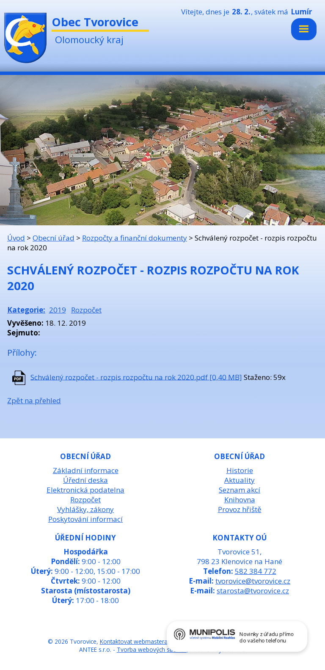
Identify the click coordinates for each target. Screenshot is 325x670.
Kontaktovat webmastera (134, 641)
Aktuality (239, 480)
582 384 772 (255, 571)
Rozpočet (86, 310)
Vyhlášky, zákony (85, 509)
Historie (239, 470)
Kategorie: (26, 310)
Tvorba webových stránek (152, 649)
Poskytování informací (85, 519)
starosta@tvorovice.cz (253, 590)
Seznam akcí (239, 490)
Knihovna (239, 499)
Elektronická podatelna (85, 490)
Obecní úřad (53, 238)
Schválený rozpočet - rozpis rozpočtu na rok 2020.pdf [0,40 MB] (136, 377)
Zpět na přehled (34, 400)
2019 (57, 310)
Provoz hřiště (240, 509)
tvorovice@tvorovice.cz (252, 581)
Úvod (16, 238)
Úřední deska (85, 480)
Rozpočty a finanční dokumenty (134, 238)
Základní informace (85, 470)
